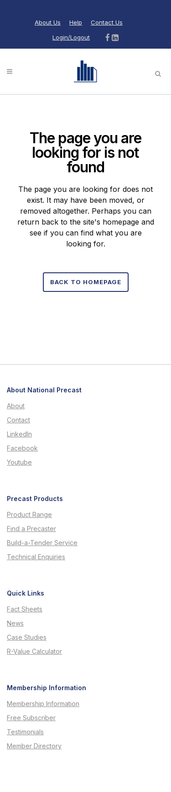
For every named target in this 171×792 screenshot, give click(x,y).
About (16, 406)
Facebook (22, 448)
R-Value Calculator (34, 651)
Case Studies (27, 637)
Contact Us (107, 22)
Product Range (29, 514)
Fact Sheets (24, 609)
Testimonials (25, 732)
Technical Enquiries (36, 557)
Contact (18, 420)
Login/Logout (71, 37)
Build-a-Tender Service (42, 543)
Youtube (19, 462)
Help (75, 22)
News (15, 623)
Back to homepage (85, 282)
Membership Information (43, 704)
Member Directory (34, 746)
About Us (48, 22)
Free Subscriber (31, 718)
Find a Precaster (31, 529)
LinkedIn (19, 434)
